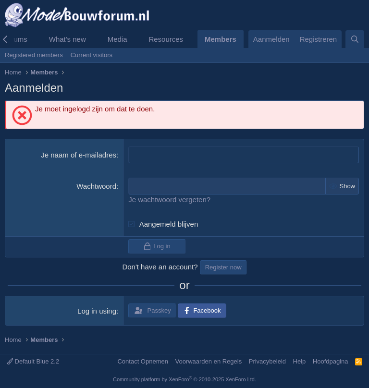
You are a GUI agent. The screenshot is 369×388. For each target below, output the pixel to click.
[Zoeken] (354, 39)
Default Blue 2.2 (33, 361)
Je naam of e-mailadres (78, 155)
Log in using (96, 311)
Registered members (34, 55)
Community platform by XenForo (184, 379)
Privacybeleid (267, 361)
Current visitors (91, 55)
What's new (67, 39)
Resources (165, 39)
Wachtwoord (96, 186)
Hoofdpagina (330, 361)
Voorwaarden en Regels (208, 361)
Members (220, 39)
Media (117, 39)
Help (299, 361)
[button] (35, 39)
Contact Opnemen (142, 361)
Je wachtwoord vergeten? (169, 199)
